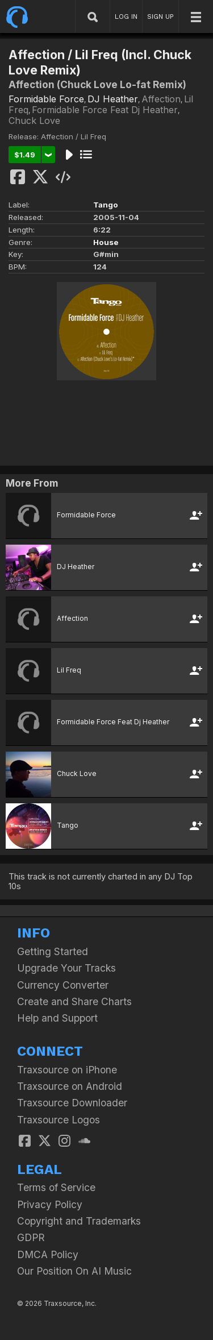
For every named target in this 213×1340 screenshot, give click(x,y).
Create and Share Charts (74, 1001)
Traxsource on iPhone (67, 1070)
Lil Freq (69, 670)
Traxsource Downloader (72, 1103)
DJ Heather (112, 99)
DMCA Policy (47, 1254)
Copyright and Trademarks (79, 1221)
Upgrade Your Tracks (66, 968)
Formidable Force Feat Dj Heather (105, 109)
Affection (161, 99)
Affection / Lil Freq (73, 136)
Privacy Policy (49, 1204)
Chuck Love (34, 120)
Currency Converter (62, 985)
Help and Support (57, 1018)
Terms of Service (56, 1187)
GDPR (31, 1237)
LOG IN (126, 16)
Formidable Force (46, 99)
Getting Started (52, 951)
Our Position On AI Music (74, 1271)
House (106, 242)
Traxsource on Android (69, 1086)
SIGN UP (160, 16)
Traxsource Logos (58, 1120)
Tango (105, 204)
